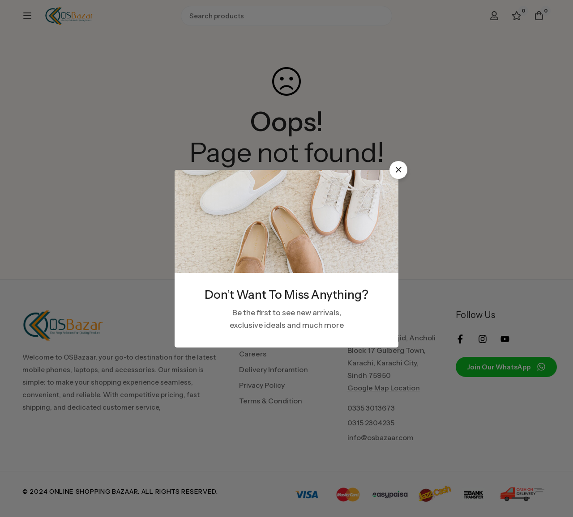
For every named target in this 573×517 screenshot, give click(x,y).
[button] (398, 170)
